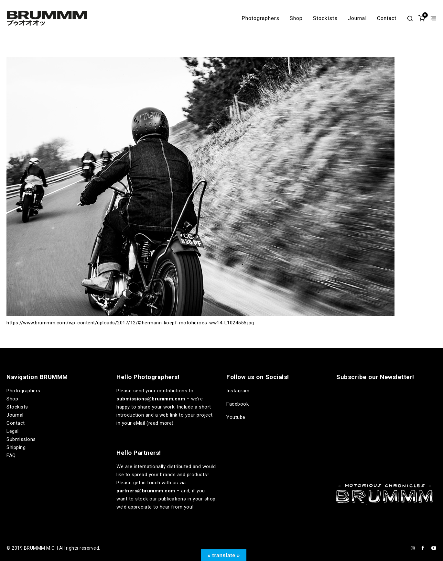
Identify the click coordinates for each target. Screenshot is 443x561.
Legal (12, 431)
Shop (296, 18)
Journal (357, 18)
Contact (386, 18)
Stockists (325, 18)
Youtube (235, 417)
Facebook (237, 404)
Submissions (21, 439)
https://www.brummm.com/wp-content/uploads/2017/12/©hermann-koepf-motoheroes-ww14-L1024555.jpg (130, 323)
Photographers (260, 18)
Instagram (238, 391)
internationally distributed (162, 466)
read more (160, 423)
